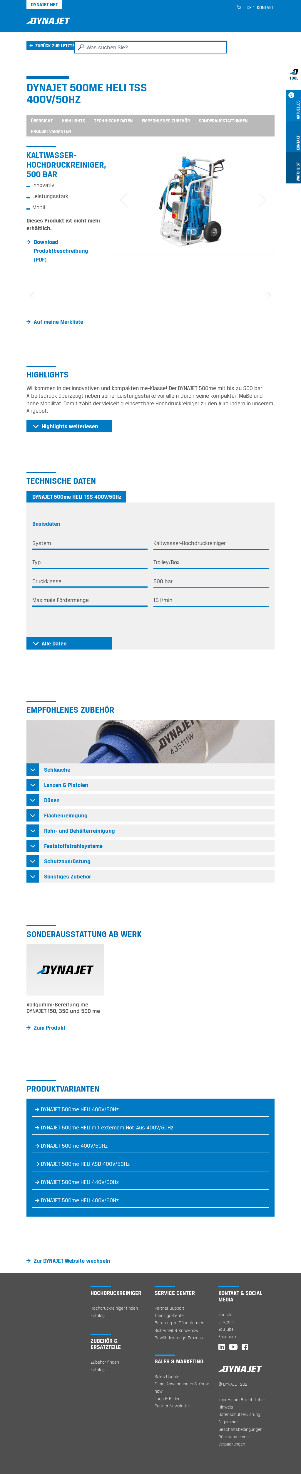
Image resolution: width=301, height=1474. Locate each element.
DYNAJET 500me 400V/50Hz (74, 1146)
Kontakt (265, 7)
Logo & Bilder (167, 1398)
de (249, 7)
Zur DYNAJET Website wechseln (72, 1260)
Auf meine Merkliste (58, 321)
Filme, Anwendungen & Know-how (182, 1387)
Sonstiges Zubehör (67, 876)
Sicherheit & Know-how (176, 1330)
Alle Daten (54, 643)
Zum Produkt (50, 1027)
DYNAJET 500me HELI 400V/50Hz (80, 1109)
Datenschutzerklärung (239, 1414)
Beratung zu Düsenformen (179, 1322)
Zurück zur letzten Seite (62, 45)
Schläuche (57, 769)
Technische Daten (113, 120)
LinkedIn (226, 1321)
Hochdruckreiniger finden (114, 1308)
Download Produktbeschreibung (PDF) (61, 251)
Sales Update (167, 1376)
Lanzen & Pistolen (66, 785)
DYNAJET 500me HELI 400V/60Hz (80, 1200)
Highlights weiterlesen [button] (70, 426)
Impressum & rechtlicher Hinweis (241, 1403)
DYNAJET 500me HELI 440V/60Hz (80, 1182)
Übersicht (42, 120)
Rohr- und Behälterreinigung (79, 830)
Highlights (73, 120)
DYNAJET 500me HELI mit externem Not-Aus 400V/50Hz (107, 1127)
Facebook (227, 1336)
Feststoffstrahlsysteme (73, 846)
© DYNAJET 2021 (233, 1384)
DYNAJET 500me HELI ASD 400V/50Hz (85, 1164)
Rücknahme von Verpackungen (233, 1440)
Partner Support (169, 1308)
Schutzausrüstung (67, 861)
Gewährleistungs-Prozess (179, 1337)
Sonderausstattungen (223, 120)
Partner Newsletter (172, 1405)
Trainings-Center (170, 1315)
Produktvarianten (51, 131)
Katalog (98, 1315)
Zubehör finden (105, 1362)
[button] (124, 200)
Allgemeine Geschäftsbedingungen (240, 1425)
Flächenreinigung (66, 815)
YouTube (226, 1329)
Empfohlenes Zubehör (166, 120)
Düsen (52, 800)
